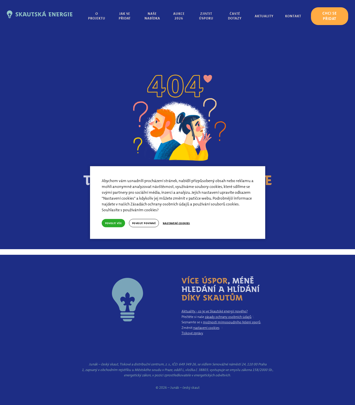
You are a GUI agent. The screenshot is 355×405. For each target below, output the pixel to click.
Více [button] (293, 16)
